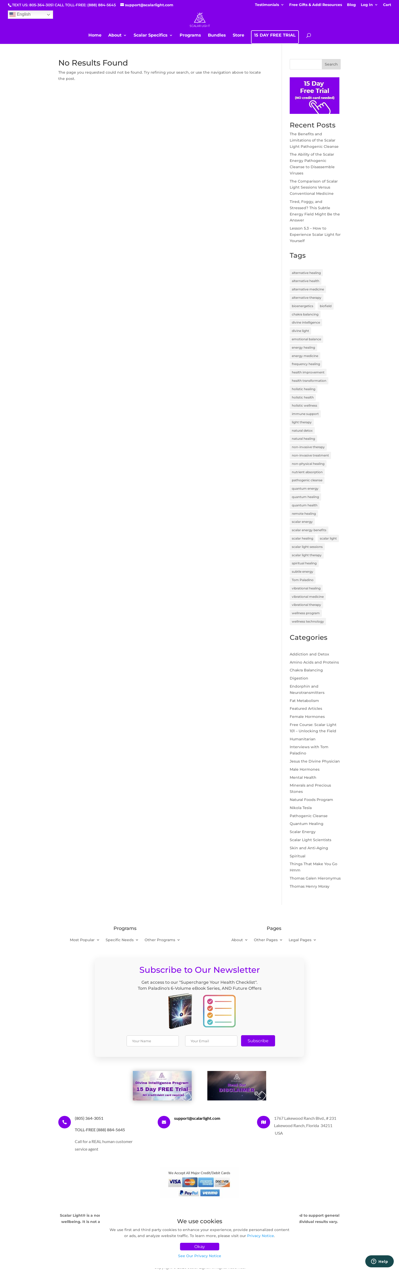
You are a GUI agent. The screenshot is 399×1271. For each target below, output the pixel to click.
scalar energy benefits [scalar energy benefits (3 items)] (309, 530)
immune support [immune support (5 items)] (305, 414)
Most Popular (82, 940)
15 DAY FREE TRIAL (275, 35)
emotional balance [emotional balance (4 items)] (306, 339)
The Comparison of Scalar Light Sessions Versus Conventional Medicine (314, 187)
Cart (387, 5)
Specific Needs (120, 940)
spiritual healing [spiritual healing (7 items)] (304, 563)
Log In (367, 5)
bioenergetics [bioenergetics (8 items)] (302, 306)
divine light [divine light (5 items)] (300, 331)
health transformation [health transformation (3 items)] (309, 381)
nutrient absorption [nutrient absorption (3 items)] (307, 472)
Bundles (217, 35)
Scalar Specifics (151, 35)
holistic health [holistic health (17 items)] (303, 397)
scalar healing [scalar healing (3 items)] (302, 538)
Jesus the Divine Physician (315, 761)
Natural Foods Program (311, 799)
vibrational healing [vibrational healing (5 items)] (306, 588)
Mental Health (303, 777)
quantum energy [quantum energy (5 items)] (305, 488)
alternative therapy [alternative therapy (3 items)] (306, 298)
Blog (351, 5)
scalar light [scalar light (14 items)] (328, 538)
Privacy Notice (260, 1235)
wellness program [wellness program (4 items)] (306, 613)
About (115, 35)
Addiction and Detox (309, 654)
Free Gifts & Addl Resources (315, 5)
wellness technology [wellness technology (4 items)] (308, 621)
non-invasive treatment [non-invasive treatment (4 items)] (310, 455)
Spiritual (297, 856)
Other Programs (160, 940)
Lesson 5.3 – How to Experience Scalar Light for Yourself (315, 234)
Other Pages (266, 940)
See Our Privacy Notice (199, 1256)
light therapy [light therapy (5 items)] (302, 422)
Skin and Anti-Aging (309, 848)
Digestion (299, 678)
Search (331, 64)
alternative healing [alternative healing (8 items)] (306, 273)
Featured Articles (306, 708)
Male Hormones (305, 769)
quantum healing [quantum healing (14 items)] (305, 497)
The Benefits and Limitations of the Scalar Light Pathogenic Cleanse (314, 140)
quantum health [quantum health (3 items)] (304, 505)
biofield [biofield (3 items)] (326, 306)
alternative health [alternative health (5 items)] (305, 281)
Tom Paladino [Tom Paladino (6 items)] (303, 580)
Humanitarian (303, 739)
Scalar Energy (303, 831)
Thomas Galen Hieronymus (315, 878)
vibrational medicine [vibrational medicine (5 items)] (308, 597)
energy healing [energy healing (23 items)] (303, 347)
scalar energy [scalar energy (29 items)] (302, 522)
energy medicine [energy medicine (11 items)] (305, 356)
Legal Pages (300, 940)
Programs (190, 35)
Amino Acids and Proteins (314, 662)
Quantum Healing (306, 823)
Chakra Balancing (306, 670)
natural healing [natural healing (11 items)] (303, 439)
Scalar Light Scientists (310, 839)
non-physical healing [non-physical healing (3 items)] (308, 464)
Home (94, 35)
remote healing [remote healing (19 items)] (304, 514)
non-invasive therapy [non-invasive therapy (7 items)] (308, 447)
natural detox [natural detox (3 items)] (302, 430)
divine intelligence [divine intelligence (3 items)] (306, 322)
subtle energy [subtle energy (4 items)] (302, 571)
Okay (199, 1246)
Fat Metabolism (304, 700)
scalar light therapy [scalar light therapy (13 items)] (307, 555)
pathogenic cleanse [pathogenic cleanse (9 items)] (307, 480)
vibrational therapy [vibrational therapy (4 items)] (306, 605)
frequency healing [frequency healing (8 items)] (306, 364)
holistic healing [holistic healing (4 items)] (303, 389)
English (20, 14)
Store (238, 35)
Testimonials (267, 5)
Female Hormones (307, 716)
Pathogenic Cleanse (309, 815)
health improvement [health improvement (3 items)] (308, 372)
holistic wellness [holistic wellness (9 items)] (304, 405)
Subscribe (258, 1040)
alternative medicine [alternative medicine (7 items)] (308, 289)
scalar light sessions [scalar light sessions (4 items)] (307, 547)
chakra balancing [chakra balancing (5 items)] (305, 314)
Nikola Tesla (301, 807)
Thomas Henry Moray (309, 886)
